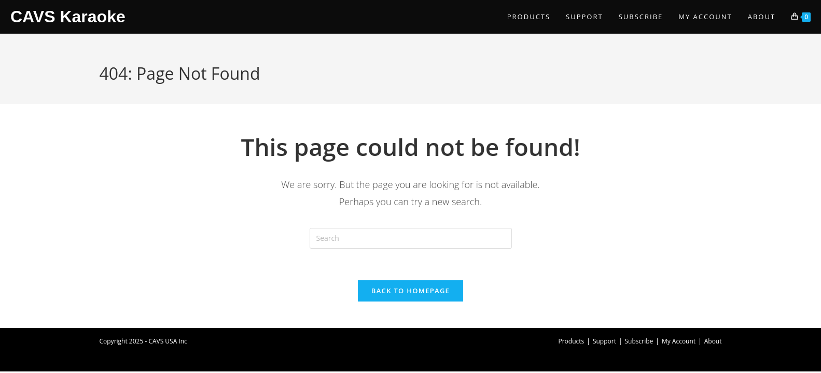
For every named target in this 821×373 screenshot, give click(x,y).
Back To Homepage (410, 290)
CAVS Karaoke (68, 16)
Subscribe (639, 341)
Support (604, 341)
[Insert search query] (411, 238)
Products (572, 341)
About (713, 341)
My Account (678, 341)
